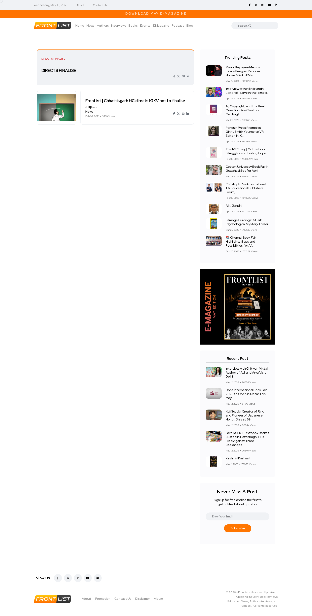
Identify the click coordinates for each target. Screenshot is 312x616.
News (91, 25)
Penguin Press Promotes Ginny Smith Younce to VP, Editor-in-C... (245, 132)
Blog (189, 25)
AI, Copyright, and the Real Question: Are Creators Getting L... (245, 110)
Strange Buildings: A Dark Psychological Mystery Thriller (247, 222)
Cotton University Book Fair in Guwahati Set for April (247, 169)
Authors (103, 25)
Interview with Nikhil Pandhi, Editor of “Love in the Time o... (247, 91)
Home (79, 25)
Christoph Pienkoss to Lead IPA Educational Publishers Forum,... (246, 188)
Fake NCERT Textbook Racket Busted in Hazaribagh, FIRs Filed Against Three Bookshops (247, 439)
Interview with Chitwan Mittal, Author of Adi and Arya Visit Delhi (247, 372)
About (80, 5)
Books (133, 25)
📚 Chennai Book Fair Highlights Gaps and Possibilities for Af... (241, 241)
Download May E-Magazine (156, 14)
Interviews (118, 25)
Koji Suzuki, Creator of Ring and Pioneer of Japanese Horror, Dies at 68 (245, 415)
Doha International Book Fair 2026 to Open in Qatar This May (246, 394)
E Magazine (161, 25)
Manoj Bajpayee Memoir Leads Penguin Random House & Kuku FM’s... (243, 71)
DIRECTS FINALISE (60, 70)
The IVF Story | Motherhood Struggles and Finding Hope (246, 151)
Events (145, 25)
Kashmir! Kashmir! (238, 458)
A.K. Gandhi (234, 205)
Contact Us (100, 5)
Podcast (178, 25)
